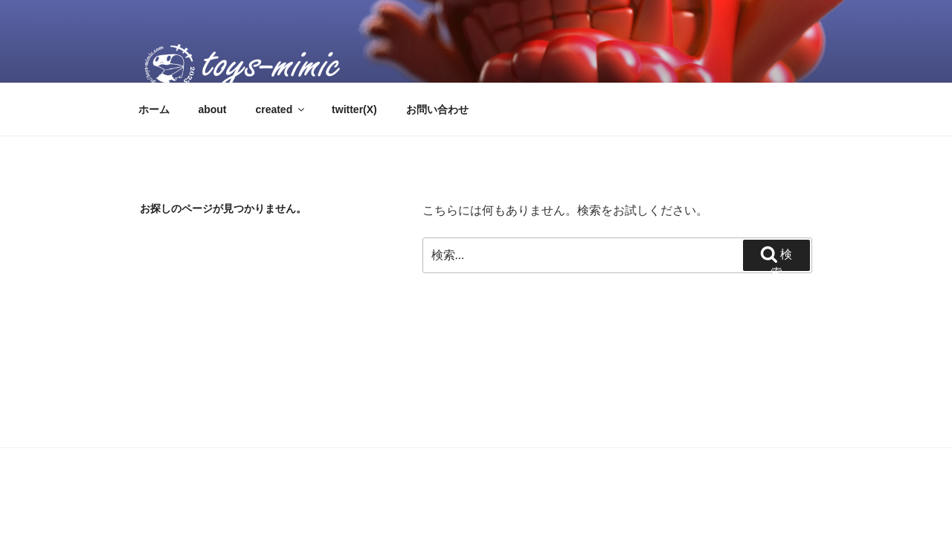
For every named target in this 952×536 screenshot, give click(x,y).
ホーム (154, 109)
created (280, 109)
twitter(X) (354, 109)
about (212, 109)
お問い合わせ (437, 109)
